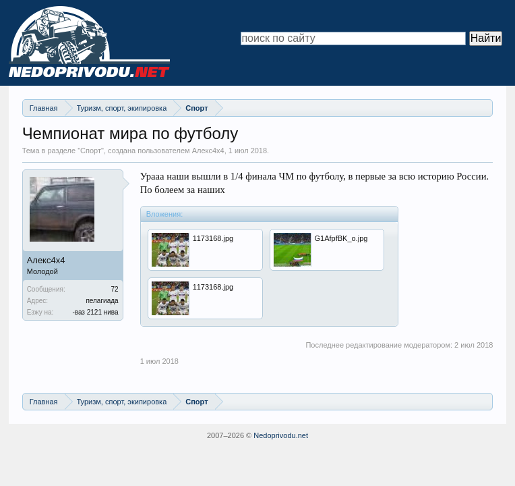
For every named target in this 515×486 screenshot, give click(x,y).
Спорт (90, 150)
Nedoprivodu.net (280, 435)
